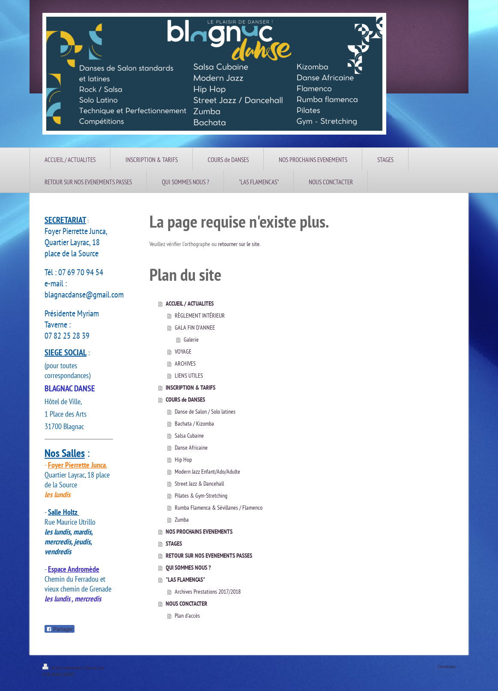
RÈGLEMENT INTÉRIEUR (200, 315)
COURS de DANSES (185, 399)
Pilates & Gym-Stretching (201, 495)
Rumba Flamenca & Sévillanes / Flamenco (218, 507)
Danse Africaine (191, 447)
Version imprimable (62, 668)
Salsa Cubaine (189, 435)
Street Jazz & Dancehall (199, 483)
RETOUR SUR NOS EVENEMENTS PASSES (209, 555)
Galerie (191, 339)
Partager (59, 629)
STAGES (174, 543)
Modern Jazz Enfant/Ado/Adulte (207, 471)
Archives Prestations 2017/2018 (208, 591)
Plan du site (94, 668)
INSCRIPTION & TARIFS (190, 387)
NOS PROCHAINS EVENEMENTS (199, 531)
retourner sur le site (238, 244)
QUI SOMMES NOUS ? (188, 567)
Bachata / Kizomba (194, 423)
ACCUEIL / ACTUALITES (190, 303)
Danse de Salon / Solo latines (205, 411)
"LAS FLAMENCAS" (185, 579)
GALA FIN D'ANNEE (195, 327)
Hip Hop (183, 459)
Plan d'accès (187, 615)
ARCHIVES (185, 363)
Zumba (182, 519)
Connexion (447, 667)
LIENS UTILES (189, 375)
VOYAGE (183, 351)
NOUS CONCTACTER (186, 603)
